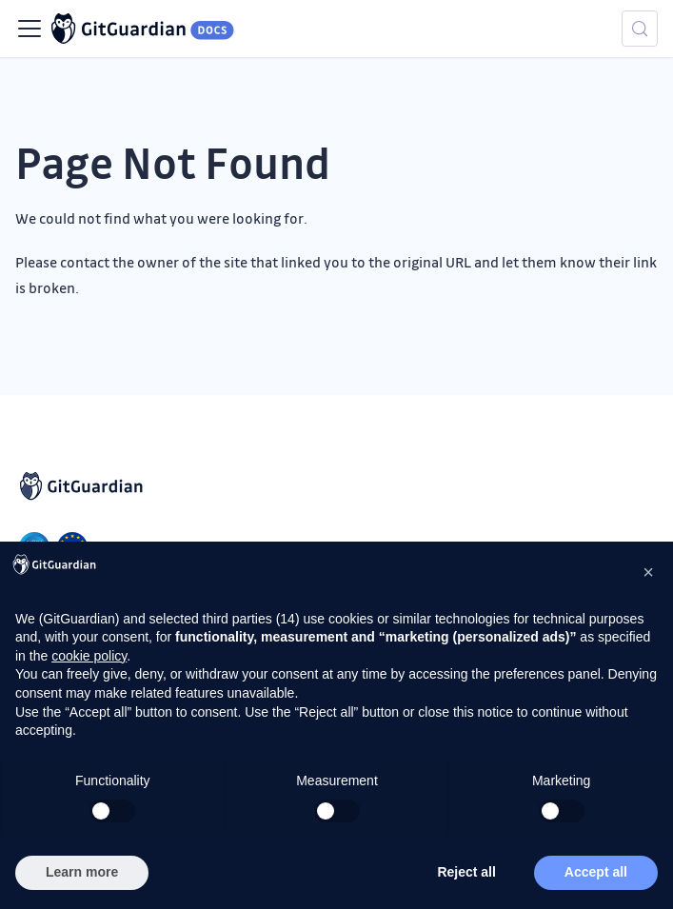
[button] (648, 572)
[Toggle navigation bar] (29, 28)
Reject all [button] (466, 871)
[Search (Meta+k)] (640, 28)
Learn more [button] (82, 871)
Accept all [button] (595, 871)
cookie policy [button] (89, 655)
